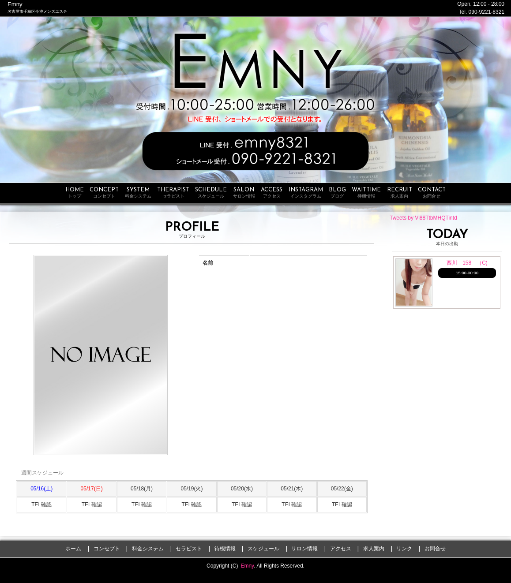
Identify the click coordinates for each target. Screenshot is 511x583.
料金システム (148, 549)
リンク (404, 549)
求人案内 (373, 549)
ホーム (73, 549)
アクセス (340, 549)
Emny (247, 566)
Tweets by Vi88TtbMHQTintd (423, 218)
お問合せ (435, 549)
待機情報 (225, 549)
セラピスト (189, 549)
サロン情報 (304, 549)
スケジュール (263, 549)
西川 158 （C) (467, 263)
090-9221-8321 (486, 12)
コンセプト (107, 549)
